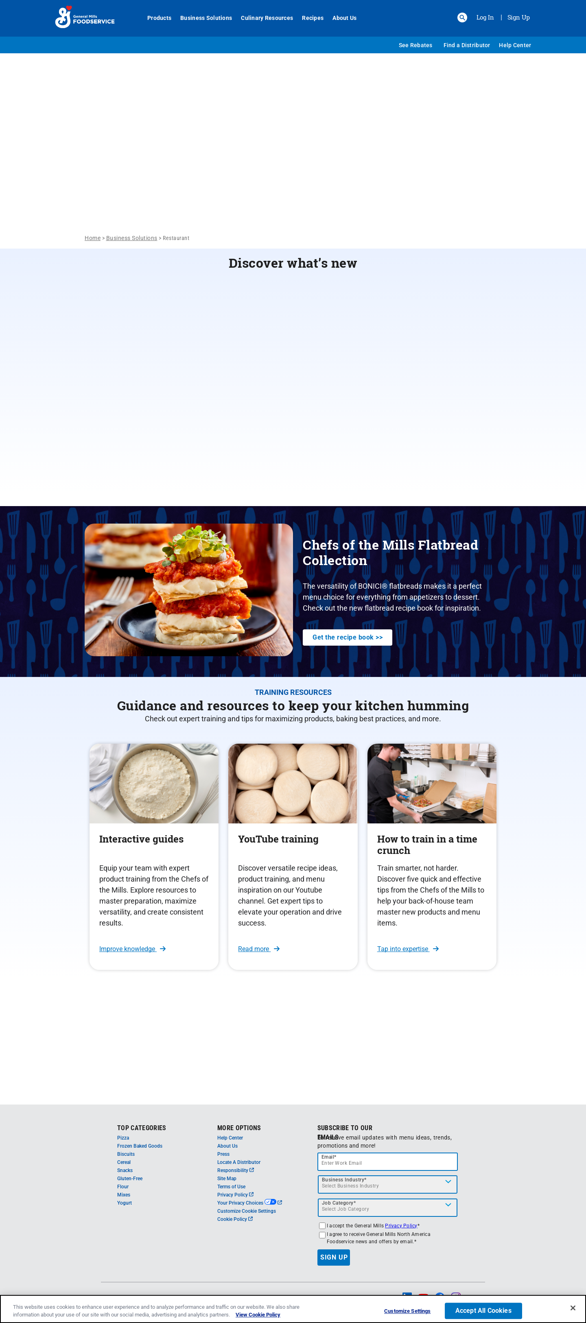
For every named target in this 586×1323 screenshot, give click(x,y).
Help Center (515, 45)
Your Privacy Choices (249, 1203)
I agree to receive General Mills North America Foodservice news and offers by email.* (379, 1237)
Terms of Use (231, 1187)
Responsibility (235, 1170)
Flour (123, 1187)
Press (223, 1154)
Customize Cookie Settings (246, 1211)
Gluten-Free (129, 1178)
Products (155, 18)
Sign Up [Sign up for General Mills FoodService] (518, 17)
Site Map (226, 1178)
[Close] (573, 1308)
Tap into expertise (408, 949)
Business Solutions (201, 18)
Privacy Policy (235, 1195)
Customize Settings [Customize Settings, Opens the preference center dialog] (407, 1311)
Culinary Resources (262, 18)
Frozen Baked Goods (139, 1146)
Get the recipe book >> (348, 637)
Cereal (124, 1162)
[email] (387, 1162)
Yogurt (124, 1203)
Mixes (123, 1195)
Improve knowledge (132, 949)
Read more (259, 949)
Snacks (125, 1170)
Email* (329, 1157)
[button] (462, 17)
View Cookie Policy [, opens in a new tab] (258, 1315)
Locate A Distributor (238, 1162)
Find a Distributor (467, 45)
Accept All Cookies (483, 1311)
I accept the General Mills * (373, 1226)
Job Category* (339, 1203)
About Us (340, 18)
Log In (485, 17)
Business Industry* (344, 1180)
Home (93, 238)
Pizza (123, 1138)
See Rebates (416, 45)
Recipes (308, 18)
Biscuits (126, 1154)
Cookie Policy (235, 1219)
